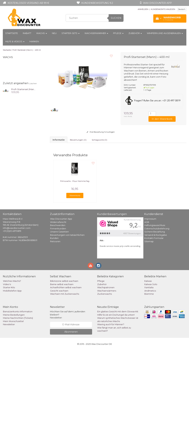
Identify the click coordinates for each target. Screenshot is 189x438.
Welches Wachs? (12, 368)
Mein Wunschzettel (13, 409)
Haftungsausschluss (154, 313)
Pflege (118, 33)
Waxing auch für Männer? (110, 412)
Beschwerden (57, 313)
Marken (34, 41)
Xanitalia (148, 375)
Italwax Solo (150, 372)
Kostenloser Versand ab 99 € (28, 2)
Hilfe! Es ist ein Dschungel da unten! (116, 402)
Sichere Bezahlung (154, 319)
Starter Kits (9, 375)
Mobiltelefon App (12, 378)
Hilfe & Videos (14, 41)
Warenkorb (74, 283)
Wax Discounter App (61, 306)
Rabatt (27, 33)
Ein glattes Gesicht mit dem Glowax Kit (117, 399)
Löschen (33, 83)
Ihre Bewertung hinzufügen (101, 132)
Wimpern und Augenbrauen (165, 33)
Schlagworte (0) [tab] (99, 140)
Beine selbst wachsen (61, 372)
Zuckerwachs (104, 381)
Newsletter (9, 412)
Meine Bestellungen (14, 402)
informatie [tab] (59, 140)
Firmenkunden (58, 316)
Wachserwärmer (96, 33)
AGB (146, 309)
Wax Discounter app (157, 2)
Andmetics (150, 378)
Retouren (55, 329)
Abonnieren (71, 419)
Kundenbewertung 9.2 (97, 2)
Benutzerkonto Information (17, 399)
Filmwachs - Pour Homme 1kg (74, 269)
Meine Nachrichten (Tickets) (18, 405)
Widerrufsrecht (58, 309)
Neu (54, 33)
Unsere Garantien (59, 319)
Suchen (116, 17)
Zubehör (135, 33)
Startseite (11, 33)
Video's (7, 372)
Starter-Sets (71, 33)
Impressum (150, 306)
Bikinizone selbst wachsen (64, 368)
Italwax (148, 368)
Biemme (149, 381)
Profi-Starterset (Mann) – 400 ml (27, 50)
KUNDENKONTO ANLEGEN (163, 9)
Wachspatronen (105, 375)
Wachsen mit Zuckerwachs (64, 381)
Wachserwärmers (106, 378)
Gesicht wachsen (59, 378)
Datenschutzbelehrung (156, 316)
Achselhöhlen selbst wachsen (66, 375)
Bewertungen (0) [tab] (78, 140)
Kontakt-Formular (154, 325)
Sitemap (149, 329)
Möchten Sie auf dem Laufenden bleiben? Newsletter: (67, 402)
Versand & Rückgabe (155, 322)
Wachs (41, 33)
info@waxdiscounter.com (16, 315)
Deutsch (181, 9)
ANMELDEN (143, 9)
